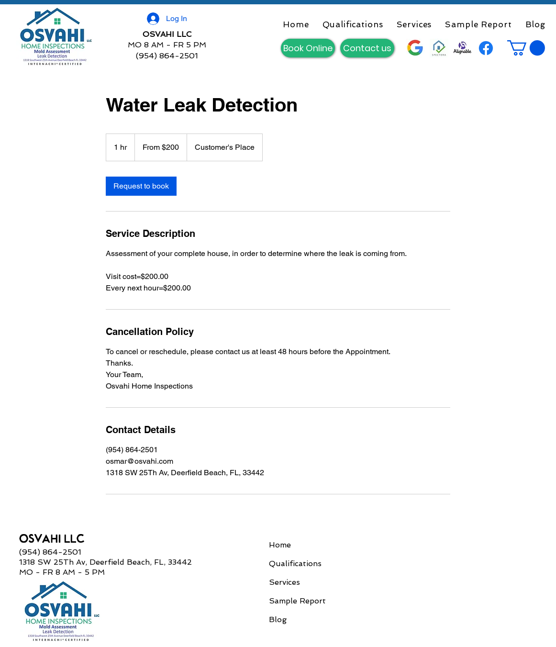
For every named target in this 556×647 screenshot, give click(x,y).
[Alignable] (462, 48)
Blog (278, 619)
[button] (526, 48)
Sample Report (297, 600)
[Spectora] (439, 48)
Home (280, 544)
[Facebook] (486, 48)
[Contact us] (367, 48)
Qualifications (295, 563)
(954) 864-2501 (167, 55)
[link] (141, 186)
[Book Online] (308, 48)
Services (284, 582)
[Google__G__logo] (415, 48)
